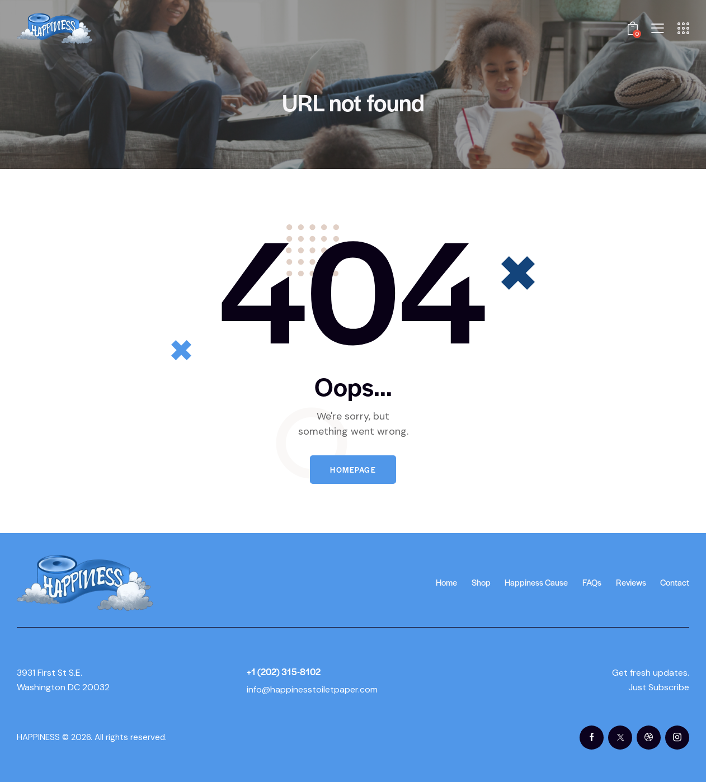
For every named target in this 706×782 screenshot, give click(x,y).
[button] (657, 28)
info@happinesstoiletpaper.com (312, 689)
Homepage (353, 469)
